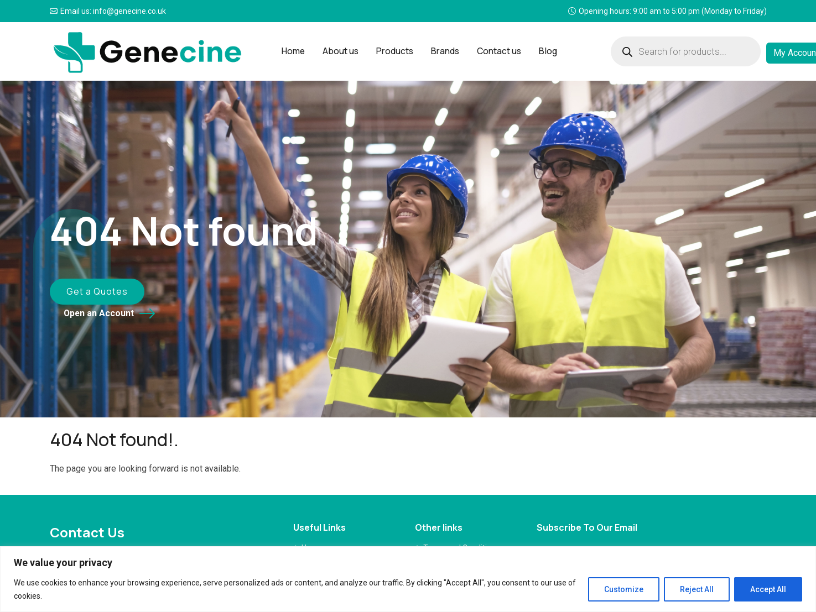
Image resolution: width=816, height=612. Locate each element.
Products (395, 51)
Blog (541, 51)
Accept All (768, 589)
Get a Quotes (88, 293)
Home (297, 51)
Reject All (697, 589)
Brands (442, 51)
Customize (623, 589)
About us (343, 51)
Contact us (495, 51)
